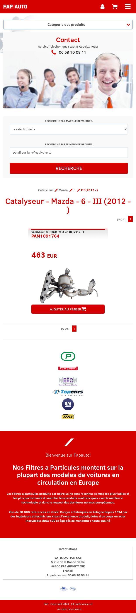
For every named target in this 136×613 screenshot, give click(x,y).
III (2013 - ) (76, 231)
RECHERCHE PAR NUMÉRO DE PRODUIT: (69, 144)
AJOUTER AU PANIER (68, 309)
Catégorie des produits (88, 24)
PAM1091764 (45, 235)
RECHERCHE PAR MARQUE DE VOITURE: (69, 121)
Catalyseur (45, 190)
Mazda (63, 190)
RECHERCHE (69, 168)
